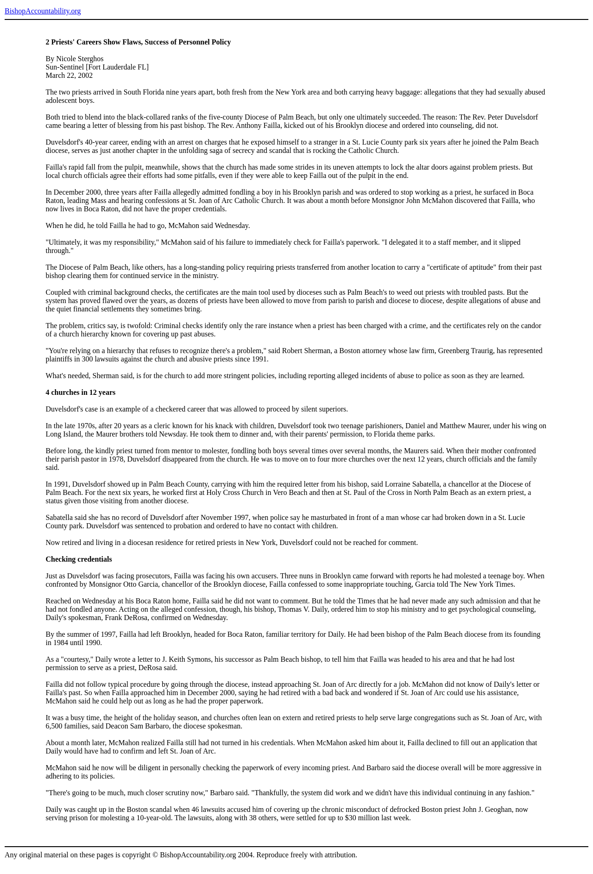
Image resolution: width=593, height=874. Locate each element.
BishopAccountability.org (43, 11)
